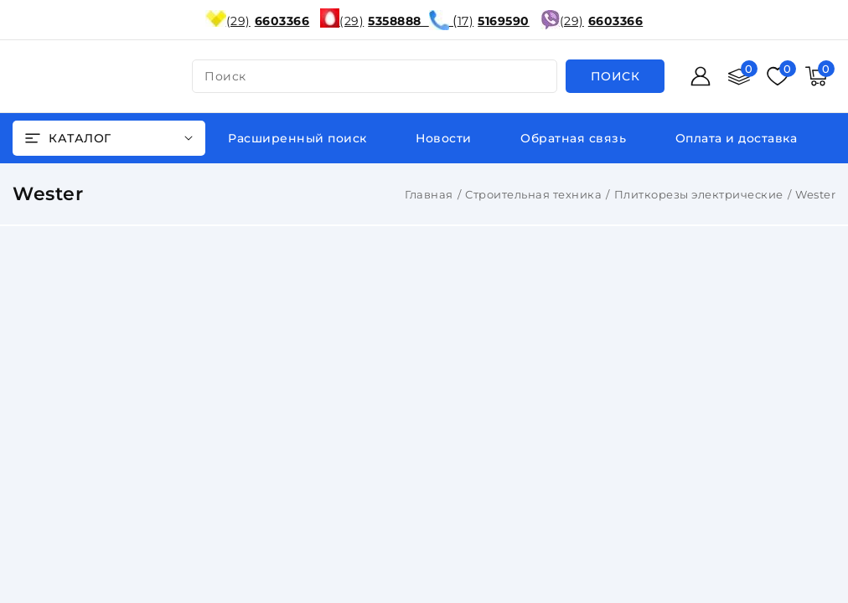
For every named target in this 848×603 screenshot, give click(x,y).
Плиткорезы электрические (698, 194)
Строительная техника (533, 194)
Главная (429, 194)
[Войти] (700, 76)
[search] (615, 76)
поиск (225, 76)
